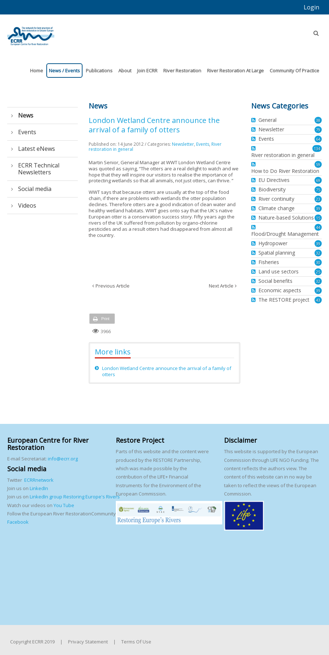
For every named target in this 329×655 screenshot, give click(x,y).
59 (318, 164)
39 (318, 208)
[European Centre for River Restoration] (30, 33)
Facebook (18, 522)
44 (318, 227)
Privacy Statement (88, 641)
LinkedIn (39, 488)
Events (202, 144)
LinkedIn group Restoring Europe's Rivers (75, 496)
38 (318, 120)
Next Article (221, 285)
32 (318, 253)
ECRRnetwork (39, 480)
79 (318, 129)
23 (318, 199)
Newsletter (183, 144)
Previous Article (113, 285)
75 (318, 189)
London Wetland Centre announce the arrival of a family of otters (166, 371)
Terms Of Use (136, 641)
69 (318, 180)
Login (311, 7)
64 (318, 139)
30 (318, 262)
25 (318, 272)
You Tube (63, 505)
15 (318, 218)
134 (317, 148)
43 (318, 300)
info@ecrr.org (63, 458)
